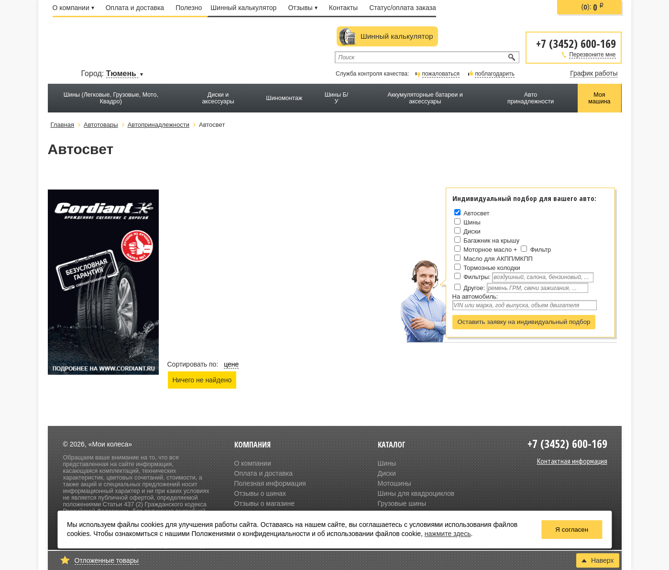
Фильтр (540, 249)
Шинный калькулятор (243, 7)
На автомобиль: (475, 296)
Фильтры (476, 276)
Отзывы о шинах (260, 493)
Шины (472, 222)
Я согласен (571, 529)
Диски (472, 231)
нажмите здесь (448, 533)
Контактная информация (572, 461)
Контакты (343, 7)
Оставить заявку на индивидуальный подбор (524, 321)
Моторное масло (487, 249)
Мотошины (394, 483)
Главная (62, 124)
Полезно (188, 7)
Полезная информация (270, 483)
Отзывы (302, 7)
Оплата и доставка (135, 7)
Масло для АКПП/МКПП (498, 258)
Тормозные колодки (491, 267)
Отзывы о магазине (264, 503)
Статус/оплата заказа (402, 7)
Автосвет (476, 213)
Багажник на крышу (491, 240)
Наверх (597, 560)
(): (592, 7)
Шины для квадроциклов (416, 493)
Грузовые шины (402, 503)
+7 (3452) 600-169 (576, 42)
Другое (473, 287)
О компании (73, 7)
